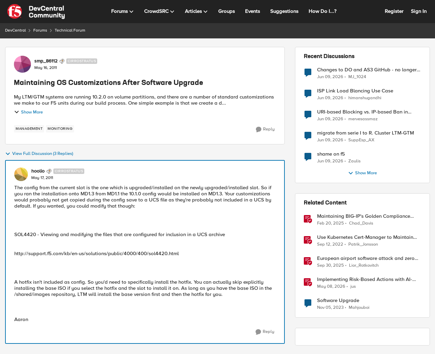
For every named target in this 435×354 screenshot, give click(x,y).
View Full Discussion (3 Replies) (39, 154)
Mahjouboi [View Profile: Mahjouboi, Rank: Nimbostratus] (359, 307)
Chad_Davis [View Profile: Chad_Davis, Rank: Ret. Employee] (361, 223)
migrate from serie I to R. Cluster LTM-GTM (365, 133)
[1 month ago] (330, 76)
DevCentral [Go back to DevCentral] (15, 30)
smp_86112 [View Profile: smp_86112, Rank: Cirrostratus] (45, 61)
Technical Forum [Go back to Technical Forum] (70, 30)
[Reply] (265, 129)
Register (394, 11)
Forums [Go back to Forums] (40, 30)
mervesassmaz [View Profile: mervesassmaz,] (363, 119)
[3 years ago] (330, 244)
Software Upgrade (338, 300)
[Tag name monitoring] (60, 128)
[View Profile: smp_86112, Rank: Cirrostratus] (22, 64)
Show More (28, 112)
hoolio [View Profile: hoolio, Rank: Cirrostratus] (38, 171)
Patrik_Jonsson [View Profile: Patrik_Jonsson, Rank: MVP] (363, 244)
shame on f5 (331, 154)
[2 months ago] (331, 286)
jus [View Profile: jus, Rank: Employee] (353, 286)
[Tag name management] (29, 128)
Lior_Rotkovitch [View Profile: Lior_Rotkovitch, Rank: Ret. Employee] (364, 265)
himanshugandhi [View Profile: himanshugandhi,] (364, 98)
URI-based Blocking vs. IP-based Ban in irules (362, 112)
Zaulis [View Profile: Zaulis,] (354, 161)
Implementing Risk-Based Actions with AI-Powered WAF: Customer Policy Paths (364, 279)
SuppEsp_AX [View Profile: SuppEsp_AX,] (361, 140)
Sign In (419, 11)
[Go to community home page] (36, 11)
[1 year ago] (330, 223)
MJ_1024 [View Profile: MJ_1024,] (357, 76)
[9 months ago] (330, 265)
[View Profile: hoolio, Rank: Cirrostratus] (21, 174)
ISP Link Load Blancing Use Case (355, 91)
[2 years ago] (330, 308)
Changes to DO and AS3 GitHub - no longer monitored (367, 70)
